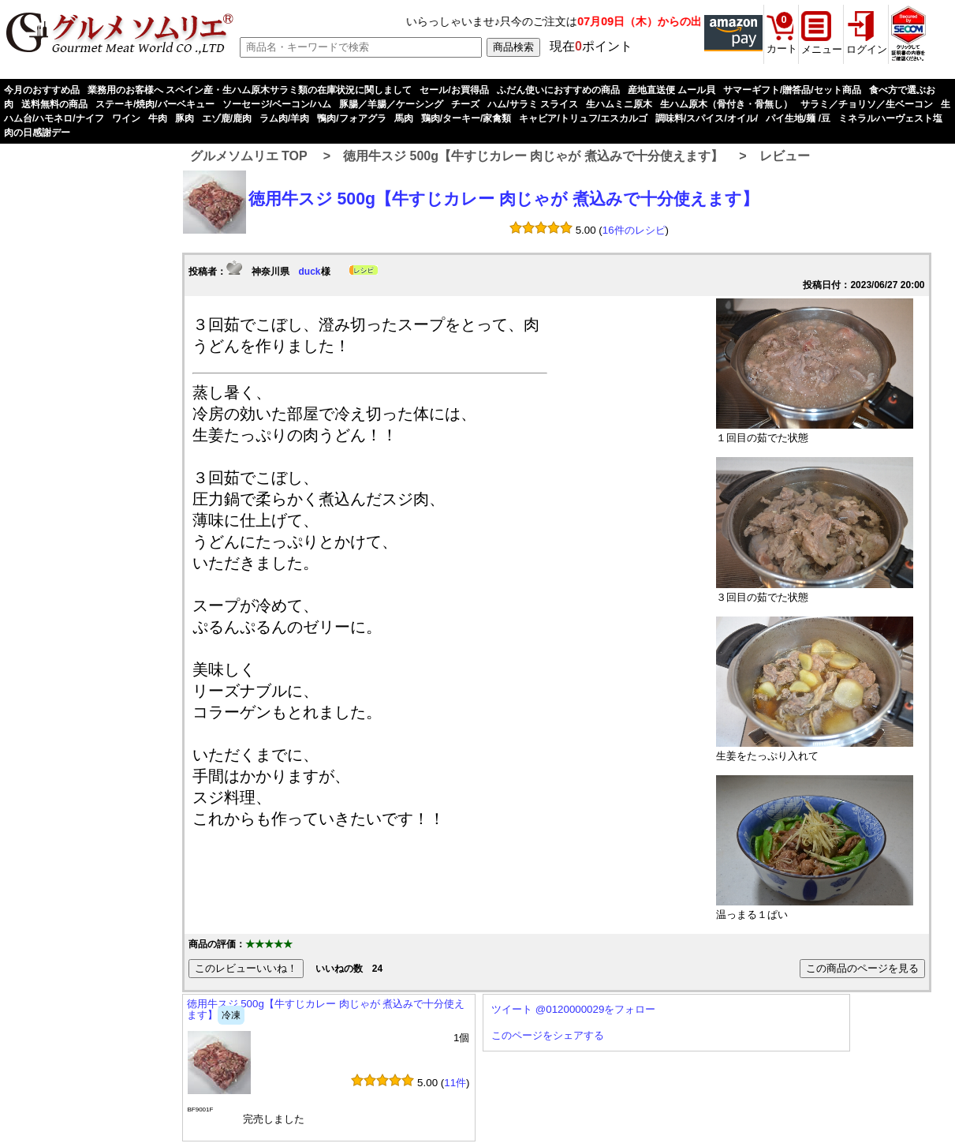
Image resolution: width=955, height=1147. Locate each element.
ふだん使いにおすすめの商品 (558, 90)
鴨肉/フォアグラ (351, 118)
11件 (455, 1083)
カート (782, 48)
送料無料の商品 (54, 104)
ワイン (126, 118)
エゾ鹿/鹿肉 (227, 118)
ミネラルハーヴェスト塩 (890, 118)
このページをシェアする (547, 1035)
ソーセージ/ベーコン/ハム (277, 104)
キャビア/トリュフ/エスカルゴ (583, 118)
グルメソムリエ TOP (249, 156)
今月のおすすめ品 (42, 90)
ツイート (511, 1009)
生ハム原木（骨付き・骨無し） (726, 104)
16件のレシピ (634, 230)
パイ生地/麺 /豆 (798, 118)
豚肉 (184, 118)
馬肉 (403, 118)
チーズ (465, 104)
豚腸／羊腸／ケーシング (391, 104)
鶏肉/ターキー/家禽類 (466, 118)
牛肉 (157, 118)
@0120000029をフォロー (595, 1009)
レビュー (784, 156)
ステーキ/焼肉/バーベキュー (155, 104)
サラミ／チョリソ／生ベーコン (866, 104)
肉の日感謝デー (37, 132)
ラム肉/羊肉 (284, 118)
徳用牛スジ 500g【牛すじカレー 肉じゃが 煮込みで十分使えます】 (533, 156)
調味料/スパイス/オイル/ (706, 118)
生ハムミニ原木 (619, 104)
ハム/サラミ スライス (532, 104)
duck (310, 271)
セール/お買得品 (454, 90)
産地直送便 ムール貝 (671, 90)
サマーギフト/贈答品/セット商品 (792, 90)
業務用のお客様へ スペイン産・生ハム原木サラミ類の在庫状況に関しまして (250, 90)
